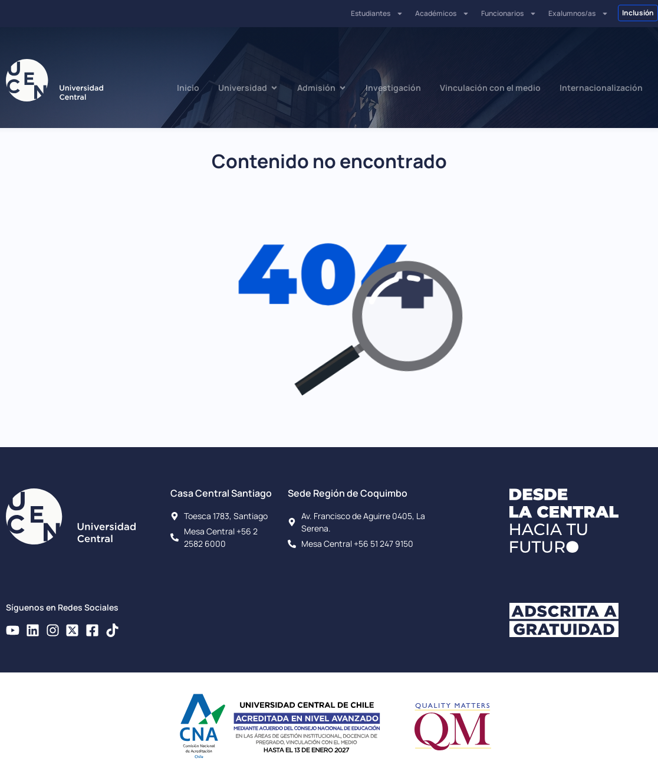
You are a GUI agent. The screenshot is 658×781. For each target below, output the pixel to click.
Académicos (442, 13)
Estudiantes (377, 13)
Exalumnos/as (578, 13)
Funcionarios (509, 13)
